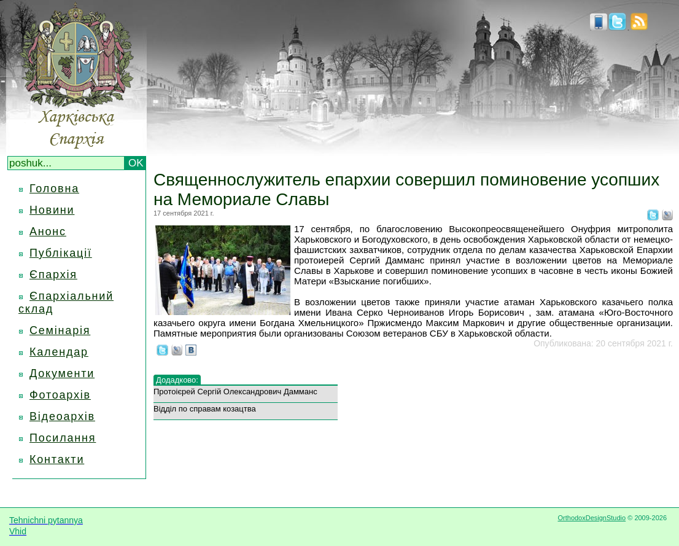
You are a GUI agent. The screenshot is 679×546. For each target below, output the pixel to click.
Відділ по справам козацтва (204, 408)
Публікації (60, 253)
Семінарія (59, 330)
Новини (51, 210)
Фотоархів (60, 395)
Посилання (62, 438)
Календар (58, 352)
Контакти (56, 459)
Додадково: (177, 379)
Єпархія (53, 274)
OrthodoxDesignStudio (591, 517)
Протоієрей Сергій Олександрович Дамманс (235, 391)
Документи (62, 373)
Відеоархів (62, 416)
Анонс (47, 231)
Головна (54, 188)
